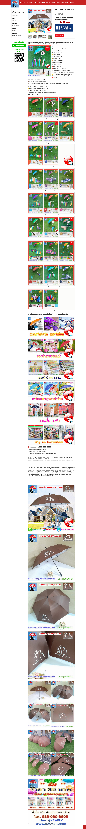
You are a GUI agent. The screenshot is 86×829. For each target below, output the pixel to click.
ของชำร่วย (58, 2)
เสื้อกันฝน (53, 2)
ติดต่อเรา (72, 2)
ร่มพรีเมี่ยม (36, 2)
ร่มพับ (27, 2)
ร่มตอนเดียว (22, 2)
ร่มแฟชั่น (31, 2)
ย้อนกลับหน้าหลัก (59, 35)
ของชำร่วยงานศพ (65, 2)
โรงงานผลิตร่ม (42, 2)
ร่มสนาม (48, 2)
